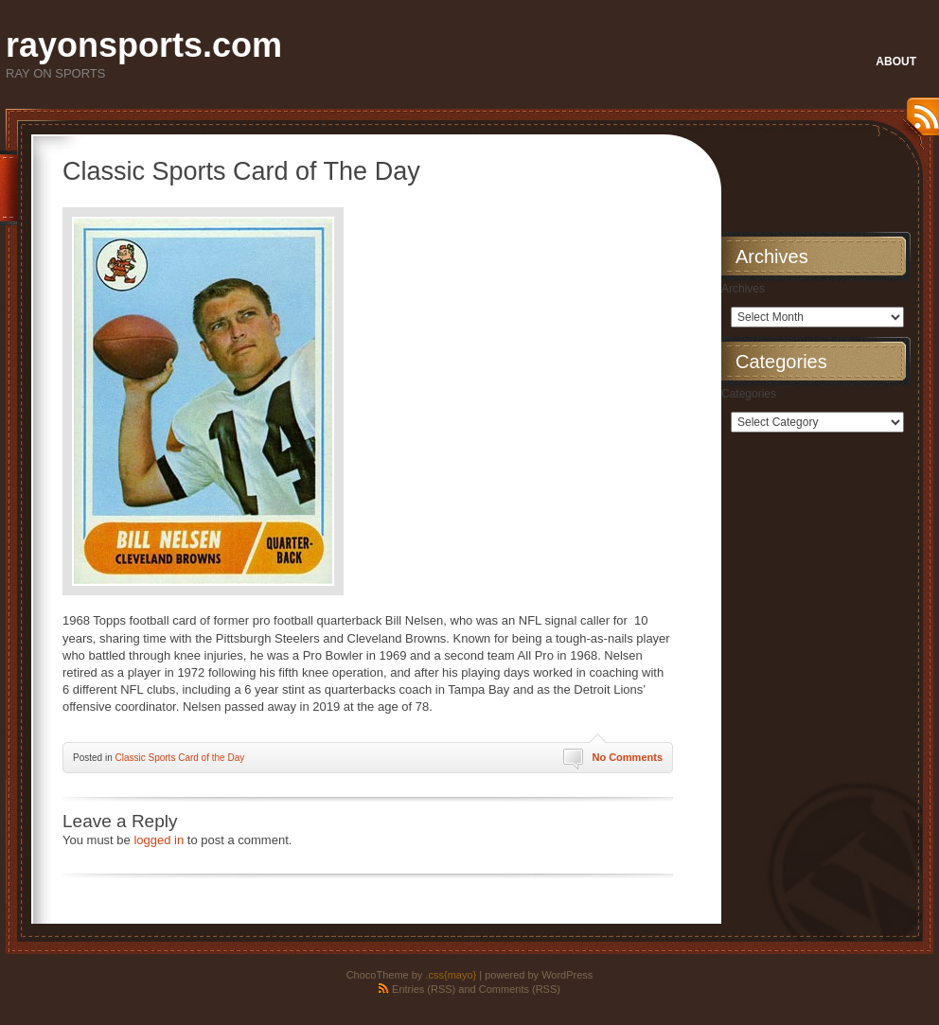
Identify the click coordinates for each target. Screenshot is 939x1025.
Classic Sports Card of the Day (179, 757)
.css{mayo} (450, 975)
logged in (158, 840)
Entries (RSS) (423, 989)
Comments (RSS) (519, 989)
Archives (743, 288)
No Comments (627, 757)
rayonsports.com (144, 45)
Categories (748, 393)
